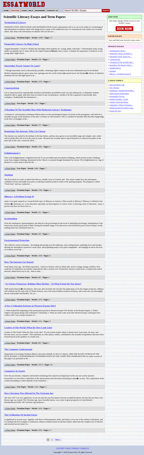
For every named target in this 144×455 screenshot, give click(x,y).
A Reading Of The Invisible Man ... (122, 62)
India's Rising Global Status (119, 94)
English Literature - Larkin (119, 99)
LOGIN (24, 10)
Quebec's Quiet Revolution (119, 102)
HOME (6, 10)
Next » (58, 440)
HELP (31, 10)
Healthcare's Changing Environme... (122, 90)
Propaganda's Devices (117, 96)
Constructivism (115, 59)
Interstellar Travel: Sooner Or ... (121, 57)
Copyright (60, 448)
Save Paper (9, 38)
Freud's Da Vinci (115, 111)
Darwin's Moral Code (117, 85)
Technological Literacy (118, 51)
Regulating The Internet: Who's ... (121, 65)
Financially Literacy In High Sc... (121, 53)
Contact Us (84, 448)
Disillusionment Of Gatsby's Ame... (122, 108)
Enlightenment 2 (115, 68)
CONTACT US (52, 10)
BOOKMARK (40, 10)
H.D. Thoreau (114, 88)
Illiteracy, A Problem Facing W (120, 74)
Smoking (113, 71)
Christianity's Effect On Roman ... (121, 105)
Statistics (75, 448)
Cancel (68, 448)
